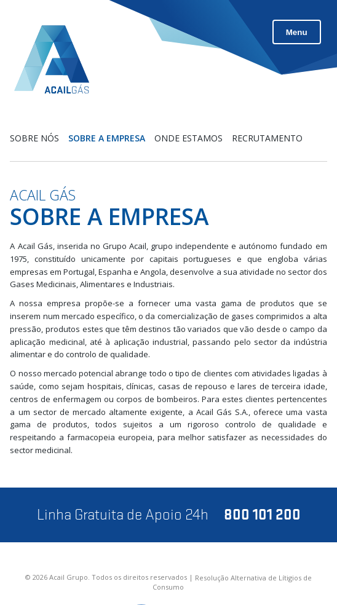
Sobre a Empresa (106, 138)
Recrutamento (267, 138)
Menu (296, 32)
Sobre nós (34, 138)
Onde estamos (188, 138)
